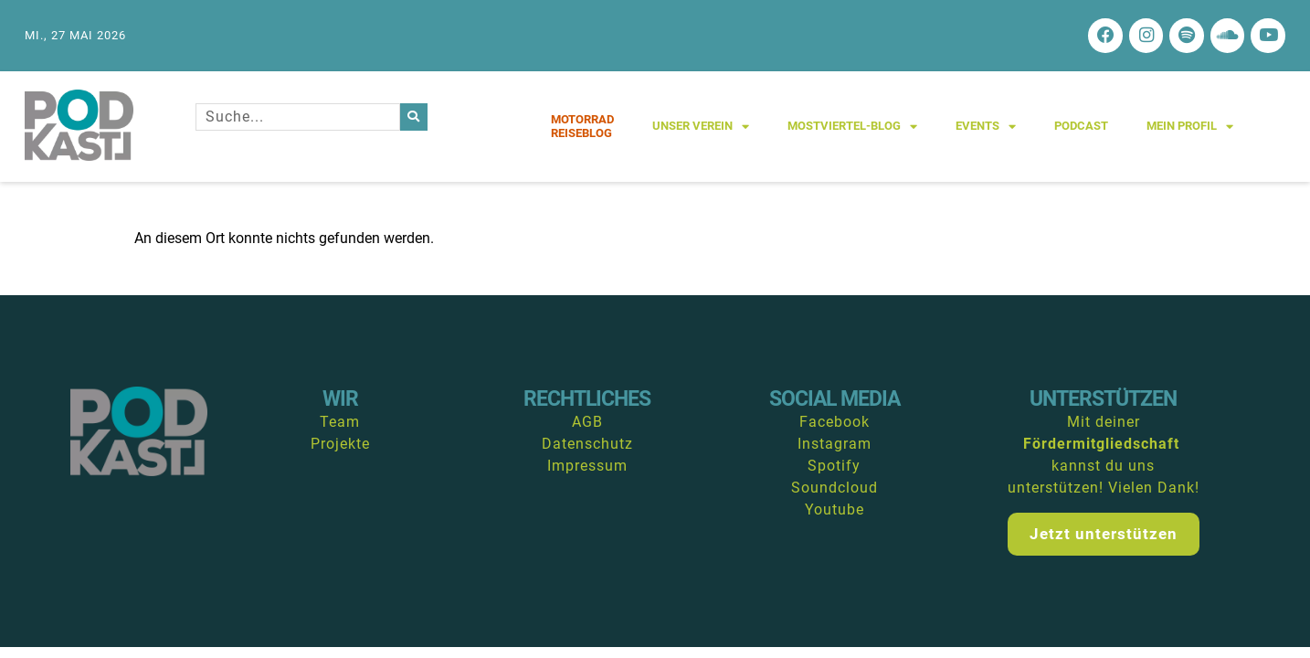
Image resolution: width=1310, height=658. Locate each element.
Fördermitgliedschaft (1101, 446)
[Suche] (414, 119)
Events (986, 128)
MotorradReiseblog (582, 128)
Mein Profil (1189, 128)
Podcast (1081, 128)
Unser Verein (700, 128)
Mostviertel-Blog (852, 128)
